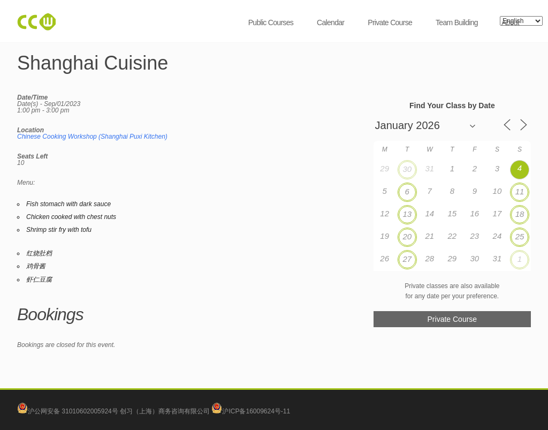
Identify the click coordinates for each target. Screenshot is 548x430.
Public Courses (270, 22)
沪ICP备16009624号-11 (250, 411)
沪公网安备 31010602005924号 (73, 411)
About (510, 22)
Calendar (330, 22)
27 (407, 258)
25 (519, 236)
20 (407, 236)
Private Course (390, 22)
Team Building (457, 22)
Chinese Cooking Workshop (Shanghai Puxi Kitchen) (92, 136)
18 (519, 213)
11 (519, 191)
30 (407, 168)
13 (407, 213)
